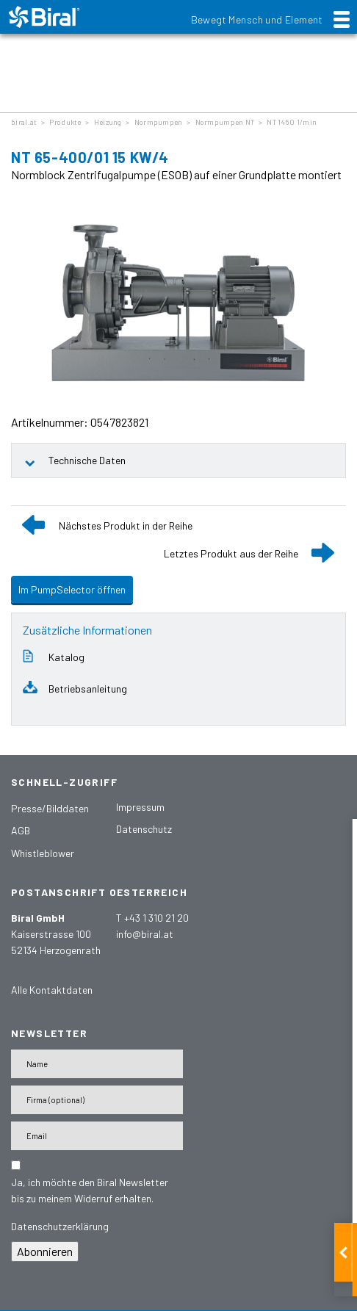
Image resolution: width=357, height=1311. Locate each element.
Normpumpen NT (225, 122)
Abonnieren (45, 1251)
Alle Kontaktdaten (52, 989)
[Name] (97, 1064)
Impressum (140, 807)
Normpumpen (158, 122)
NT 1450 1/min (292, 122)
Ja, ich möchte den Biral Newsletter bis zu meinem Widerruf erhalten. (89, 1190)
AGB (20, 830)
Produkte (65, 122)
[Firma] (97, 1100)
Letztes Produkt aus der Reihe (231, 553)
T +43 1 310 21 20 (152, 917)
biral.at (24, 122)
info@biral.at (144, 934)
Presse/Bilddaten (50, 808)
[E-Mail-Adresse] (97, 1136)
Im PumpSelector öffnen (72, 589)
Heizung (108, 122)
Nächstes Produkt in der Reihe (125, 525)
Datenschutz (144, 829)
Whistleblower (42, 853)
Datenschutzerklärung (60, 1226)
